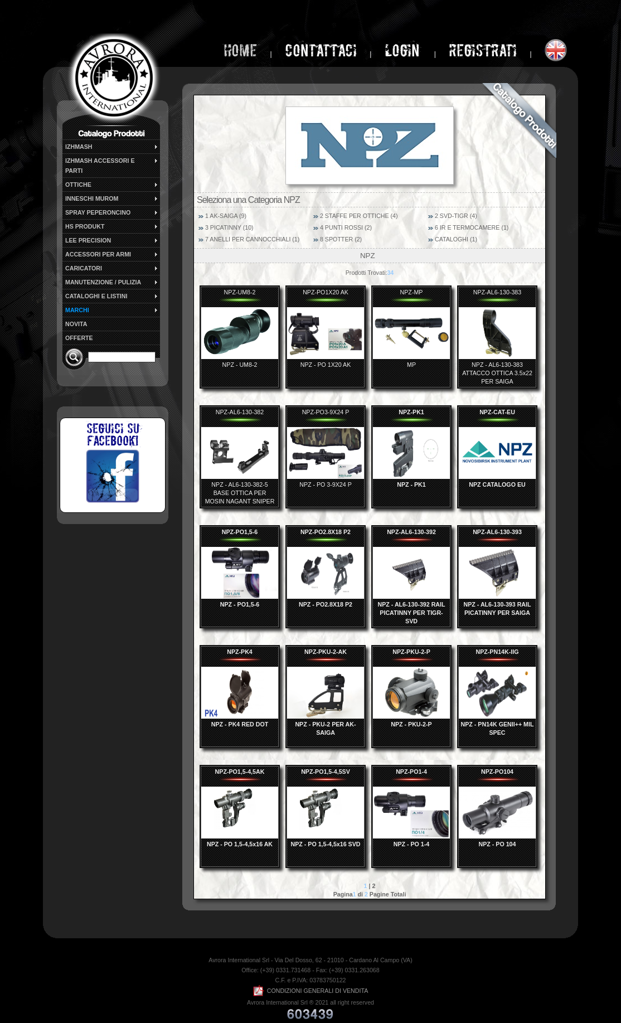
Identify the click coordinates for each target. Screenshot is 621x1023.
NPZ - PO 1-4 (412, 844)
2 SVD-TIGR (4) (456, 215)
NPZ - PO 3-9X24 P (325, 484)
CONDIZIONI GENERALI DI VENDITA (310, 990)
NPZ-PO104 (497, 771)
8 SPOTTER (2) (341, 239)
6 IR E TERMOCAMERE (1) (471, 227)
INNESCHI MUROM (112, 198)
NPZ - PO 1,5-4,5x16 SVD (326, 844)
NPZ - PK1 (411, 484)
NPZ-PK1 (411, 412)
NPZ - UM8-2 (240, 364)
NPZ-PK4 (240, 651)
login (404, 50)
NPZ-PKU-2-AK (325, 651)
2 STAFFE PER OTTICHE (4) (359, 215)
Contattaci (321, 50)
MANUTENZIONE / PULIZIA (112, 282)
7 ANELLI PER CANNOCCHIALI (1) (252, 239)
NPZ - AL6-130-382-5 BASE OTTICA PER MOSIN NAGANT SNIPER (240, 493)
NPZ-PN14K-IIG (497, 651)
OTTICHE (112, 184)
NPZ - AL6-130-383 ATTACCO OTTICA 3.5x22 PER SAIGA (497, 373)
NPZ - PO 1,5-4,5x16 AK (240, 844)
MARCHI (112, 310)
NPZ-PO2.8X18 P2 (325, 532)
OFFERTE (79, 337)
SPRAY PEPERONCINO (112, 212)
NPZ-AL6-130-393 (497, 532)
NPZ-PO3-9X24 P (326, 412)
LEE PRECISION (112, 240)
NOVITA (76, 324)
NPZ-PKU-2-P (411, 651)
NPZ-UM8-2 (240, 292)
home (240, 50)
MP (411, 364)
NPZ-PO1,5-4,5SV (325, 771)
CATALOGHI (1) (456, 239)
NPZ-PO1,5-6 (240, 532)
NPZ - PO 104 (497, 844)
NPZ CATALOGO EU (497, 484)
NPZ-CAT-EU (497, 412)
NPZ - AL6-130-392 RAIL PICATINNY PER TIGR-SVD (411, 612)
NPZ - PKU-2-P (411, 724)
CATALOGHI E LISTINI (112, 296)
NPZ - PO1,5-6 (239, 604)
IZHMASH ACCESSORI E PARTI (112, 165)
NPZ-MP (411, 292)
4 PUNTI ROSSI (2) (346, 227)
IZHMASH (112, 147)
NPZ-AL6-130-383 (497, 292)
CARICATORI (112, 268)
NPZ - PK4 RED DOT (239, 724)
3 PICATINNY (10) (229, 227)
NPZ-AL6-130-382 (240, 412)
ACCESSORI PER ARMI (112, 254)
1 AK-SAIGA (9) (225, 215)
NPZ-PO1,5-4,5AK (240, 771)
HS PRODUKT (112, 226)
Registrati (483, 50)
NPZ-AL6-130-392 (411, 532)
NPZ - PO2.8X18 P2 (325, 604)
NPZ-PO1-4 (411, 771)
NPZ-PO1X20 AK (325, 292)
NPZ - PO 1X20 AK (325, 364)
